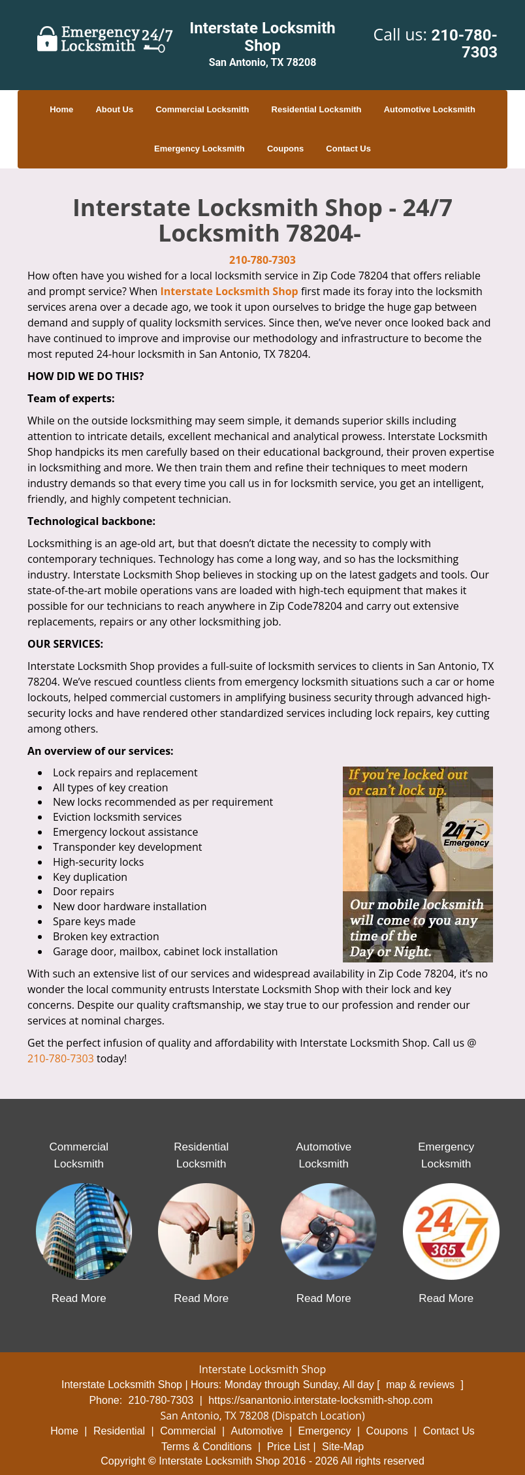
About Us (114, 109)
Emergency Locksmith (199, 148)
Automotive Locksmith (429, 109)
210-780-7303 (464, 43)
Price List (288, 1446)
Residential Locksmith (317, 109)
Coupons (285, 148)
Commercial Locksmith (202, 109)
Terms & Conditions (206, 1446)
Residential (119, 1430)
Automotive (257, 1430)
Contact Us (348, 148)
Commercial (187, 1430)
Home (61, 109)
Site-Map (343, 1446)
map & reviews (421, 1384)
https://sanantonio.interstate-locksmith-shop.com (320, 1400)
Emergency (324, 1430)
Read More (79, 1298)
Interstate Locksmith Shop (229, 291)
